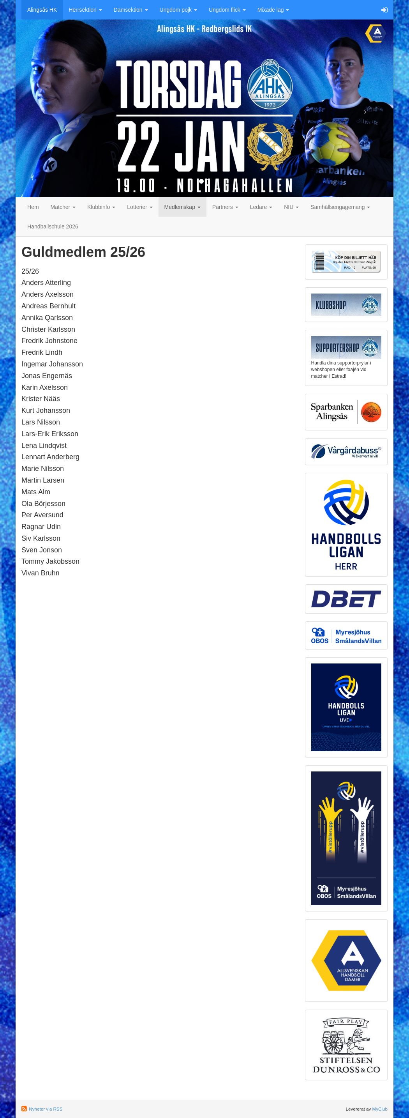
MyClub (380, 1108)
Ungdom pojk (178, 10)
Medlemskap (182, 207)
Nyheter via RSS (45, 1108)
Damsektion (131, 10)
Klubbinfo (101, 207)
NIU (291, 207)
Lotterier (139, 207)
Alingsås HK (42, 10)
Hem (33, 207)
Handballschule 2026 (52, 226)
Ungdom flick (227, 10)
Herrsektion (85, 10)
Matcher (63, 207)
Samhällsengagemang (340, 207)
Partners (225, 207)
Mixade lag (273, 10)
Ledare (261, 207)
